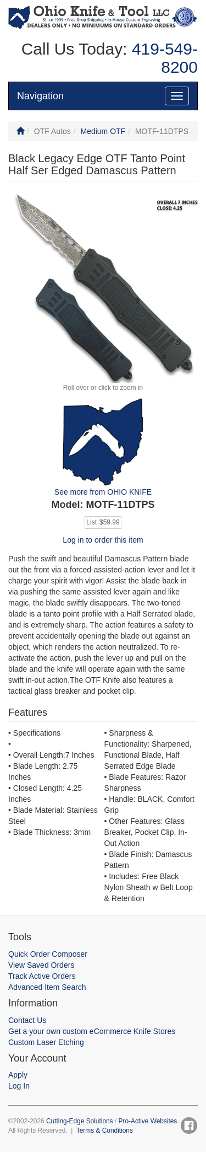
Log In (19, 1085)
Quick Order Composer (47, 954)
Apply (17, 1074)
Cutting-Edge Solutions (79, 1121)
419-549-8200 (162, 58)
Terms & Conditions (104, 1130)
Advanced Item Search (47, 987)
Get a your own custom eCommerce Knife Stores (91, 1031)
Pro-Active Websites (147, 1121)
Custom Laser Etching (46, 1042)
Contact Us (27, 1020)
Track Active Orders (41, 976)
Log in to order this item (103, 539)
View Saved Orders (41, 965)
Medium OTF (102, 131)
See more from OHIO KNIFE (103, 491)
